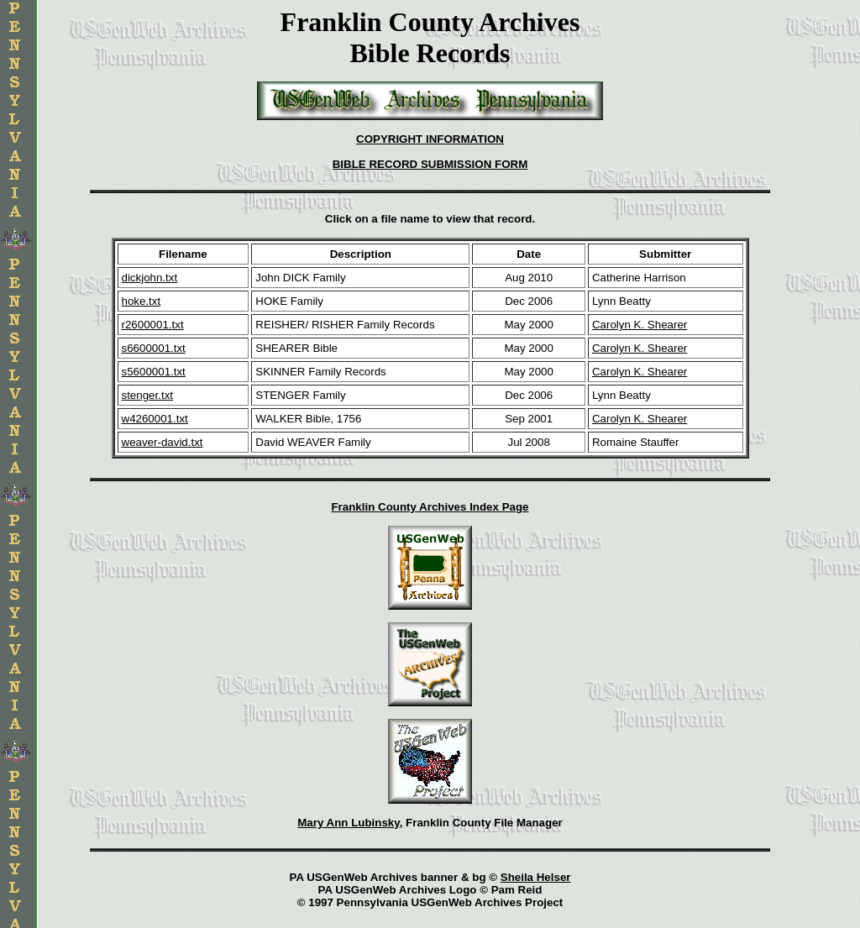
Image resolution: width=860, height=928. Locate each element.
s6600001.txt (154, 348)
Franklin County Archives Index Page (429, 507)
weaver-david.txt (162, 442)
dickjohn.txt (150, 277)
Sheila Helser (536, 877)
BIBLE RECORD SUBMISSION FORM (430, 164)
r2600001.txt (153, 324)
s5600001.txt (154, 371)
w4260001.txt (155, 418)
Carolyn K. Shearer (639, 324)
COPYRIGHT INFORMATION (430, 139)
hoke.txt (141, 301)
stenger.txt (148, 395)
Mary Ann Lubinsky (348, 822)
